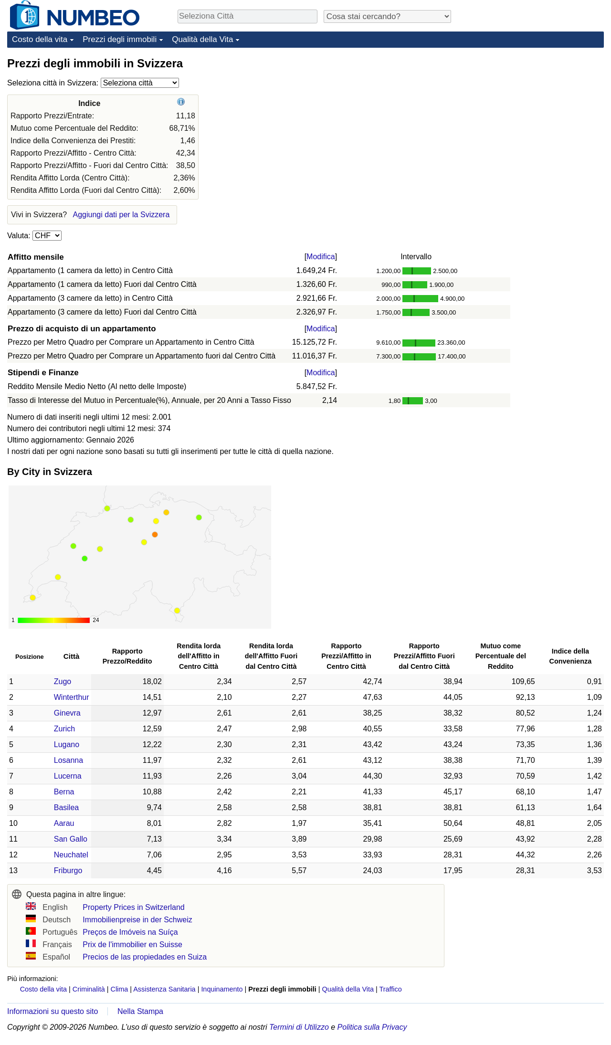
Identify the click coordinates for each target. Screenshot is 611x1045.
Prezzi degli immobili (120, 39)
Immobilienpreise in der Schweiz (137, 920)
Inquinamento (221, 989)
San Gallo (70, 839)
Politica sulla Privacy (372, 1027)
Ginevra (67, 713)
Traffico (390, 989)
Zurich (64, 729)
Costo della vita (39, 39)
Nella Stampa (140, 1011)
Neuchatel (71, 855)
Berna (64, 792)
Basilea (66, 807)
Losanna (68, 760)
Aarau (64, 823)
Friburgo (68, 870)
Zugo (62, 681)
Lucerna (68, 776)
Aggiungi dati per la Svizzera (121, 215)
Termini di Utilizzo (299, 1027)
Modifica (320, 257)
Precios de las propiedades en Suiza (145, 957)
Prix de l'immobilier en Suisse (132, 944)
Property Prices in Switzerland (133, 907)
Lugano (66, 744)
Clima (119, 989)
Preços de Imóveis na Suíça (130, 932)
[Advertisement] (532, 115)
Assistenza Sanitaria (164, 989)
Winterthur (71, 697)
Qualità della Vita (202, 39)
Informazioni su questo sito (52, 1011)
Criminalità (89, 989)
